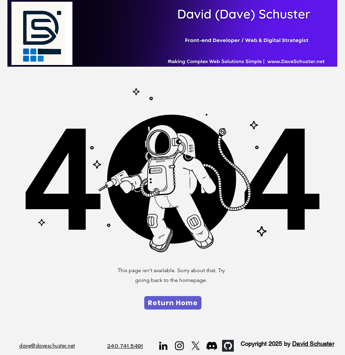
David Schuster (313, 343)
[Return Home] (172, 303)
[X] (195, 346)
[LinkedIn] (163, 346)
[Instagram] (179, 346)
